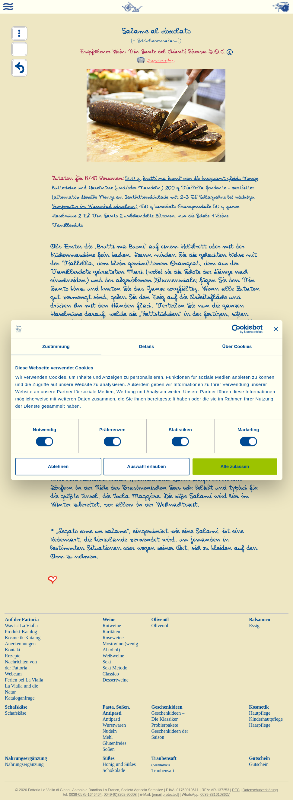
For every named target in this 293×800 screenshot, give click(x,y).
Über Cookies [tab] (237, 346)
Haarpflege (259, 725)
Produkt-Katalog (21, 631)
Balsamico (259, 619)
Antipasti (111, 719)
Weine (109, 619)
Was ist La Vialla (21, 625)
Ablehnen (58, 466)
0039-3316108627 (215, 794)
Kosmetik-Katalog (22, 637)
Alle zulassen (234, 466)
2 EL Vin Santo (98, 216)
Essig (254, 625)
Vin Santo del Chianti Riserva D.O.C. (176, 52)
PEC (236, 790)
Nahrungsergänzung (26, 758)
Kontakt (13, 649)
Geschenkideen (166, 707)
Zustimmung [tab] (56, 346)
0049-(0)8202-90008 (120, 794)
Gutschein (259, 758)
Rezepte (13, 655)
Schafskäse (16, 707)
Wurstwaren (114, 725)
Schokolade (114, 770)
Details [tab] (146, 346)
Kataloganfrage (20, 697)
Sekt (107, 661)
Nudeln (110, 731)
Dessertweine (116, 679)
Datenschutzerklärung (260, 790)
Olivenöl (160, 619)
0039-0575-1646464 (85, 794)
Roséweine (113, 637)
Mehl (108, 737)
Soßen (109, 749)
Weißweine (113, 655)
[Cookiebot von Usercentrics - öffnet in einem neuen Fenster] (236, 329)
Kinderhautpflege (266, 719)
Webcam (13, 673)
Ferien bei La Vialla (24, 679)
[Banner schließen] (276, 329)
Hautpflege (259, 713)
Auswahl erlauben (146, 466)
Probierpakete (164, 725)
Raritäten (111, 631)
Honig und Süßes (119, 764)
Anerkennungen (20, 643)
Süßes (109, 758)
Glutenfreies (114, 743)
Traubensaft (162, 770)
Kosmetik (259, 707)
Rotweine (112, 625)
